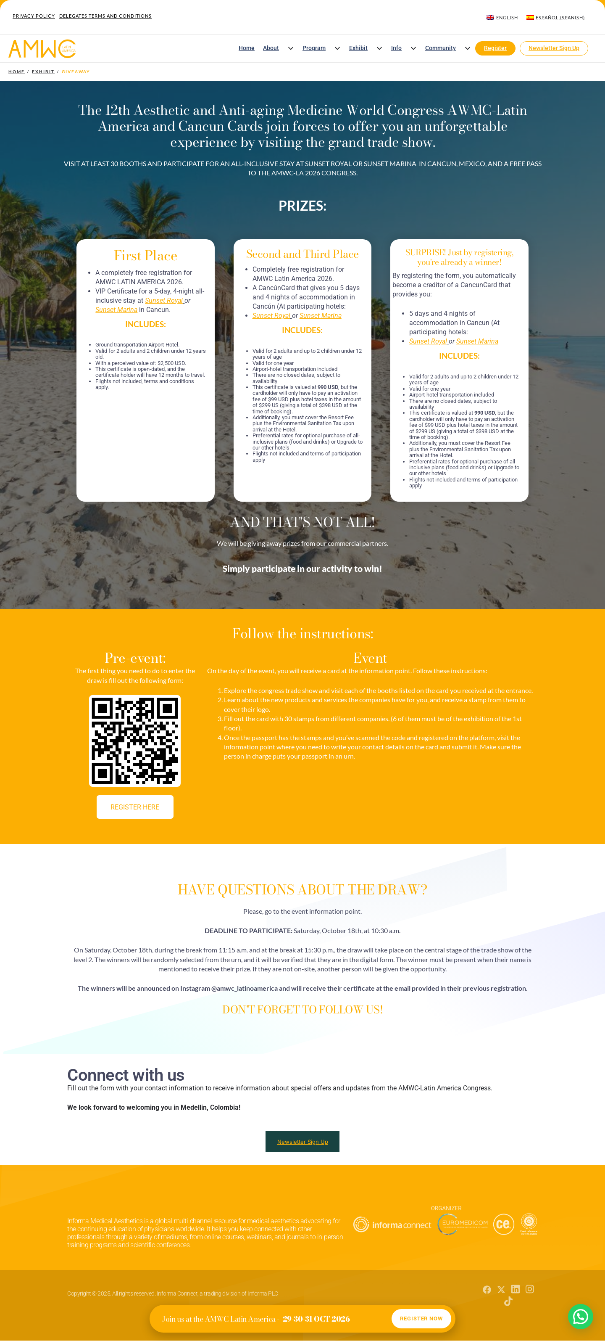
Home (247, 48)
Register (495, 48)
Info (396, 48)
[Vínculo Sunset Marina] (116, 310)
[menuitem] (502, 17)
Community (440, 48)
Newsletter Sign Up (554, 48)
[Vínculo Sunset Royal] (164, 300)
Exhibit (358, 48)
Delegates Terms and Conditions (105, 16)
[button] (290, 48)
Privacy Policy (34, 16)
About (271, 48)
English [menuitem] (507, 17)
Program (314, 48)
